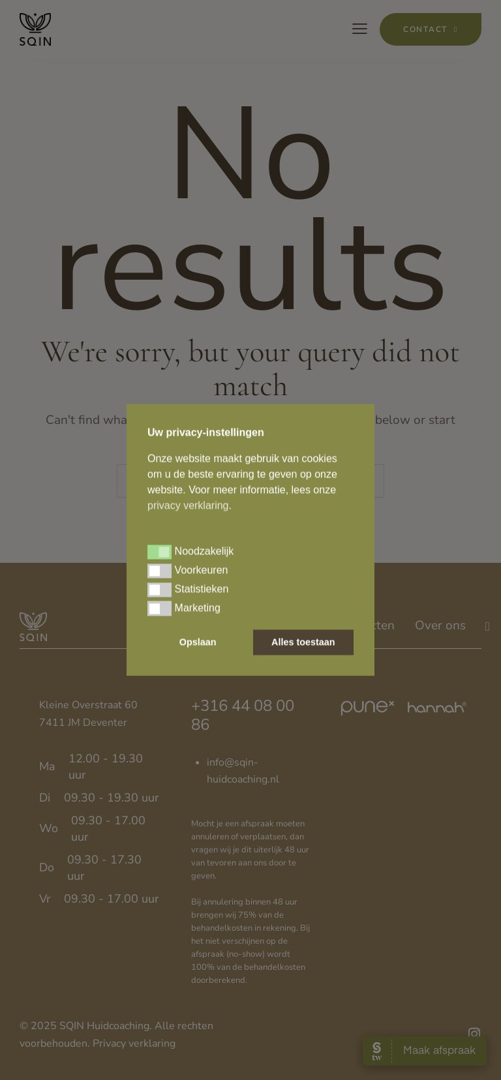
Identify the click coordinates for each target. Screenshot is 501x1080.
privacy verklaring (187, 505)
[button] (159, 552)
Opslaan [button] (198, 642)
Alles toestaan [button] (303, 642)
